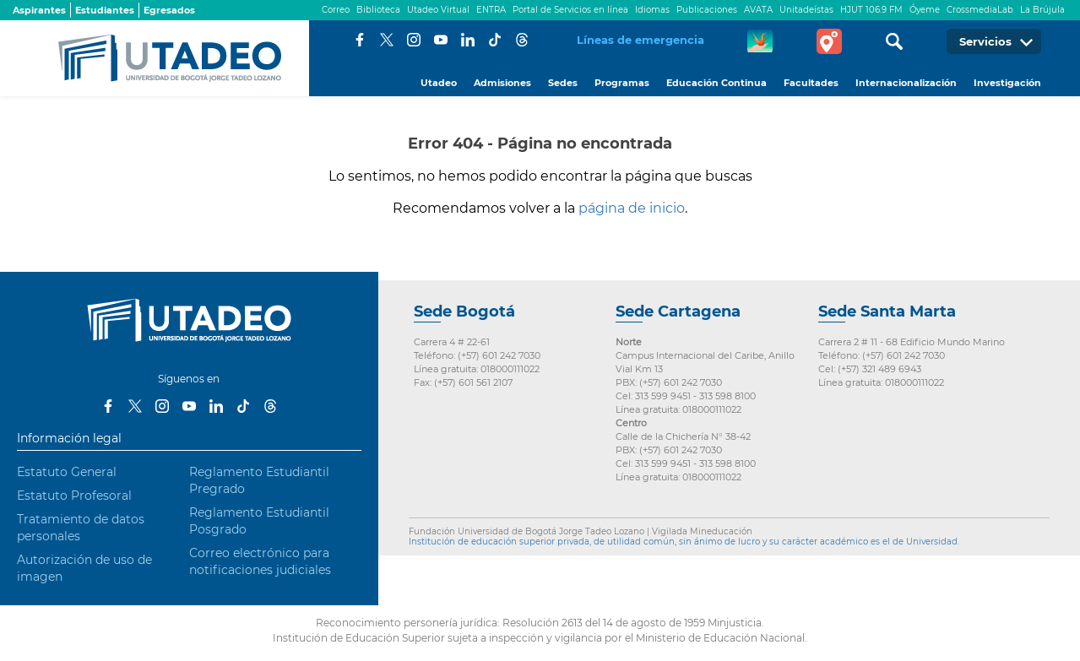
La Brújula (1042, 9)
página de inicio (631, 208)
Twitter (386, 39)
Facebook (359, 39)
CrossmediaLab (980, 9)
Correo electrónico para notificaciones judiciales (260, 561)
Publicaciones (706, 9)
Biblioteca (378, 9)
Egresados (169, 10)
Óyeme (924, 9)
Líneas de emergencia (640, 39)
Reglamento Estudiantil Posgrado (259, 521)
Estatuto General (67, 471)
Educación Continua (716, 83)
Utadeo (439, 83)
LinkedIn (468, 39)
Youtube (441, 39)
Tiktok (495, 39)
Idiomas (652, 9)
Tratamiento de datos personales (80, 528)
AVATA (758, 9)
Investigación (1007, 83)
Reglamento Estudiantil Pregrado (259, 480)
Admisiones (502, 83)
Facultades (811, 83)
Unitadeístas (806, 9)
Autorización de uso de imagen (84, 568)
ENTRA (491, 9)
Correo (336, 9)
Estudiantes (104, 10)
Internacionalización (906, 83)
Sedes (563, 83)
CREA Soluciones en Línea (760, 41)
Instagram (414, 39)
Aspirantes (39, 10)
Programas (621, 83)
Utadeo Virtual (438, 9)
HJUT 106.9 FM (871, 9)
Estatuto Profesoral (74, 495)
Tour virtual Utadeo (829, 41)
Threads (522, 39)
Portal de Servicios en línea (570, 9)
